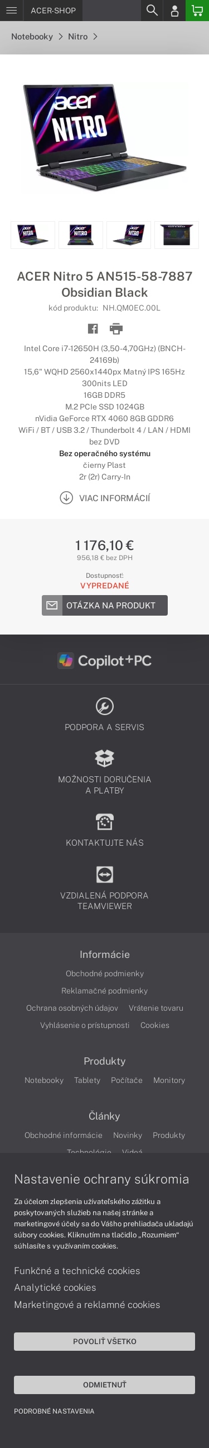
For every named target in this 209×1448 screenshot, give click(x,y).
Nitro (82, 36)
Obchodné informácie (64, 1135)
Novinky (127, 1135)
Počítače (127, 1080)
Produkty (105, 1061)
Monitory (169, 1080)
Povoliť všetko (105, 1341)
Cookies (154, 1025)
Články (104, 1116)
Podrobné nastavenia (54, 1411)
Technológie (89, 1152)
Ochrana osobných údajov (72, 1007)
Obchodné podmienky (105, 973)
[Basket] (197, 10)
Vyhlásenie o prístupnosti (85, 1025)
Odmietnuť (105, 1384)
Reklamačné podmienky (104, 990)
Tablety (87, 1080)
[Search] (151, 10)
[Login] (174, 10)
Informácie (105, 955)
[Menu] (11, 10)
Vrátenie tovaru (156, 1007)
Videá (132, 1152)
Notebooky (36, 36)
